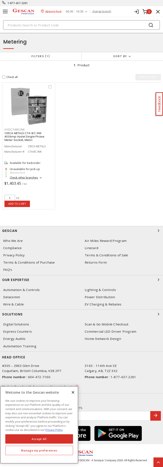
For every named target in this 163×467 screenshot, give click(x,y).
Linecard (91, 248)
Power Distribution (100, 297)
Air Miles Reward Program (105, 241)
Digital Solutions (16, 324)
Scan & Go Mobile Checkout (106, 324)
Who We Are (13, 241)
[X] (73, 392)
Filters (40, 56)
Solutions (81, 314)
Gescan (81, 230)
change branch (101, 11)
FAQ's (7, 270)
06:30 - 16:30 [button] (74, 11)
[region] (39, 425)
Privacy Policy (14, 255)
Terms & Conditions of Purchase (29, 262)
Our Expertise (81, 279)
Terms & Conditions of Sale (106, 255)
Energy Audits (14, 339)
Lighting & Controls (100, 290)
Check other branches (24, 177)
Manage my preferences (39, 450)
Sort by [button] (120, 56)
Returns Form (96, 262)
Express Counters (17, 331)
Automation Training (19, 346)
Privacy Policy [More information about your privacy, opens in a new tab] (54, 430)
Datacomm (11, 297)
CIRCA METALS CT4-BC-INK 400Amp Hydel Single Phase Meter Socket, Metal (24, 136)
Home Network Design (103, 339)
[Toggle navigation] (5, 11)
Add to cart (17, 204)
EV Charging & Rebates (103, 304)
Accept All (39, 439)
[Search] (81, 25)
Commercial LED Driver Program (110, 331)
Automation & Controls (21, 290)
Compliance (12, 248)
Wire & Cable (13, 304)
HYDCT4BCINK (14, 129)
